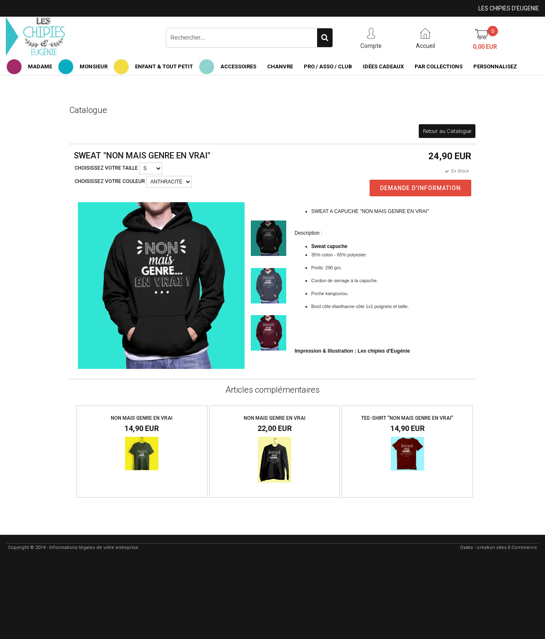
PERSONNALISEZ (495, 66)
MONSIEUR (94, 66)
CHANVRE (280, 66)
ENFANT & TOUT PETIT (164, 66)
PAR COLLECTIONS (438, 66)
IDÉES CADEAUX (383, 66)
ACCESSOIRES (238, 66)
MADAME (40, 66)
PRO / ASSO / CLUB (328, 66)
